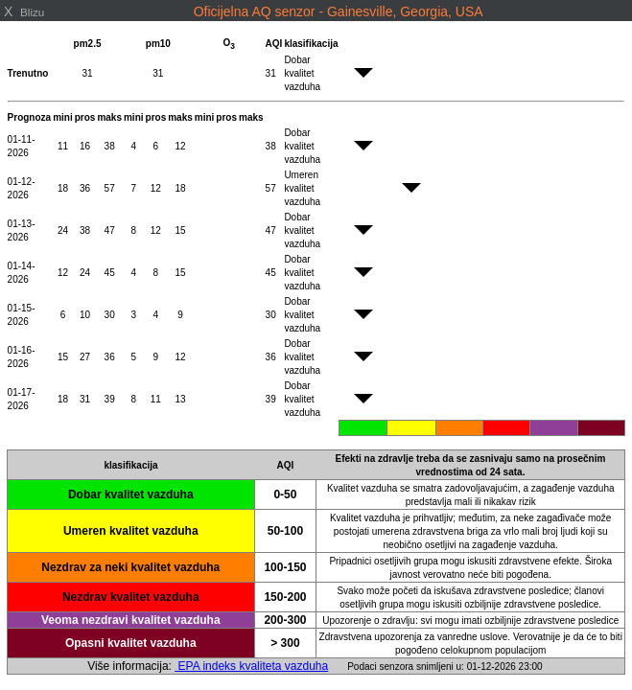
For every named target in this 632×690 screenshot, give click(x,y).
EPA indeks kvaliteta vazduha (251, 666)
